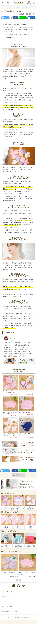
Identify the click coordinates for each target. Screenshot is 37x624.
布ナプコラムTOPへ (18, 475)
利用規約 (4, 601)
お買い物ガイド (6, 596)
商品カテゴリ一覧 (7, 591)
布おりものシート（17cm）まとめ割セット (27, 573)
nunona (22, 617)
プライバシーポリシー (8, 606)
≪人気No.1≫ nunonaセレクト (9, 573)
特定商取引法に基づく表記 (9, 611)
